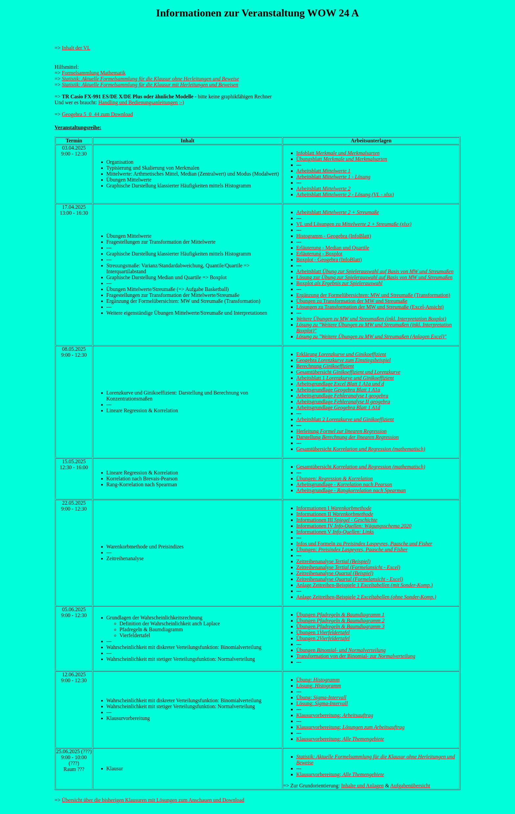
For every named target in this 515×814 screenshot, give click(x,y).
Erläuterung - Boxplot (319, 253)
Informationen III (336, 520)
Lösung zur (374, 277)
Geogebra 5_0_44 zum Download (97, 114)
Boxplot (339, 283)
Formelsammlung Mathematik (93, 73)
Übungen (340, 614)
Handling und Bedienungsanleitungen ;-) (141, 102)
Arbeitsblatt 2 (345, 419)
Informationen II (334, 514)
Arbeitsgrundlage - (344, 484)
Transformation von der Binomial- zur (355, 656)
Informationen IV (354, 526)
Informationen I (333, 508)
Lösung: (318, 685)
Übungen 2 (323, 638)
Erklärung (341, 354)
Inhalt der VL (76, 48)
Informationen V (335, 532)
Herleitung (341, 431)
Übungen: (334, 478)
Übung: (318, 679)
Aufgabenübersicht (410, 785)
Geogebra (343, 360)
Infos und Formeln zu (364, 543)
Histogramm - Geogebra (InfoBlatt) (333, 236)
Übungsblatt (341, 159)
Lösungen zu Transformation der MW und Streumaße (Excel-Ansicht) (370, 307)
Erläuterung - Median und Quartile (332, 248)
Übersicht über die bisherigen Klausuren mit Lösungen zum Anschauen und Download (153, 800)
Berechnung (325, 366)
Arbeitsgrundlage (340, 384)
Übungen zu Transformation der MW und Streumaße (351, 301)
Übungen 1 (323, 632)
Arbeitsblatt (323, 171)
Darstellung (347, 437)
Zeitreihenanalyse (333, 561)
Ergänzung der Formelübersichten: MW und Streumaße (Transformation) (373, 295)
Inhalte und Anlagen (362, 785)
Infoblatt (338, 153)
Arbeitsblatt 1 (345, 378)
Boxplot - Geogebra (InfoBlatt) (329, 259)
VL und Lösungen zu (354, 224)
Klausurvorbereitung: (334, 715)
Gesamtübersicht (348, 372)
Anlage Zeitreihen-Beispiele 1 (364, 585)
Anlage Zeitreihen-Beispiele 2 (366, 597)
